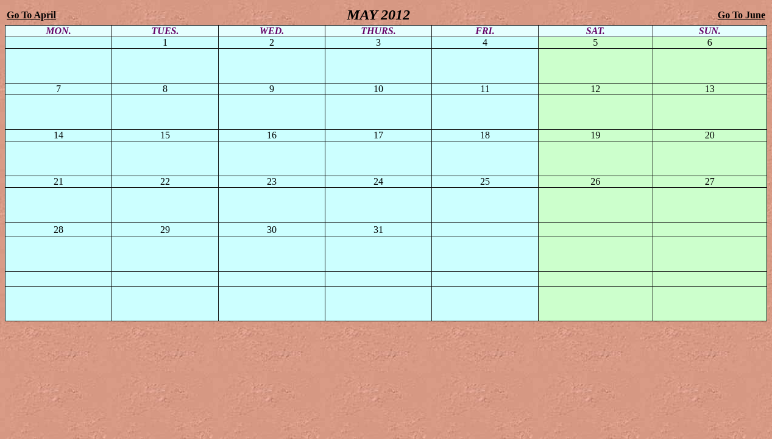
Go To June (741, 15)
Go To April (31, 15)
